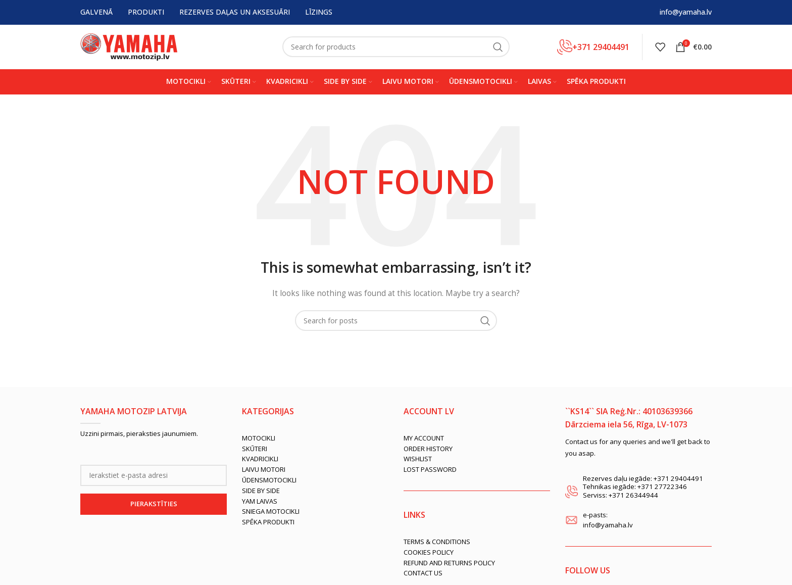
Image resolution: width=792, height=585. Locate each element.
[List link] (315, 439)
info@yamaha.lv (686, 12)
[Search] (396, 48)
